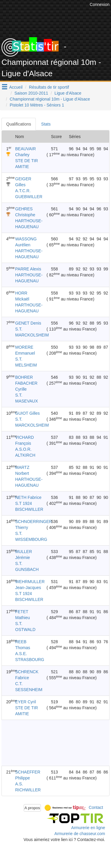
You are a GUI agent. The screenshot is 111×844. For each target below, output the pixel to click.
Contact (96, 807)
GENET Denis (28, 323)
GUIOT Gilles (27, 413)
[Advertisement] (49, 743)
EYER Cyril (25, 701)
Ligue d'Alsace (67, 93)
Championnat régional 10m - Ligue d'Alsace (50, 99)
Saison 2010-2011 (31, 93)
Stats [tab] (46, 124)
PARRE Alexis (28, 269)
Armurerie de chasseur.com (79, 833)
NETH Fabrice (28, 497)
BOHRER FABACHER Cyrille (26, 383)
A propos (32, 808)
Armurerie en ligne (88, 827)
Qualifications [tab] (18, 124)
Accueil (15, 87)
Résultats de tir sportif (49, 87)
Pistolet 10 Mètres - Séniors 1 (37, 105)
